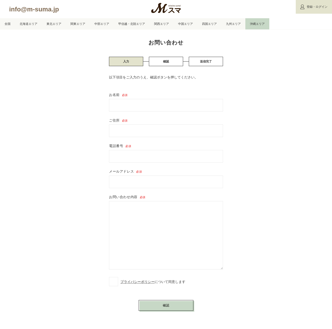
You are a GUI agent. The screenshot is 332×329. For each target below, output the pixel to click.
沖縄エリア (257, 24)
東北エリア (54, 24)
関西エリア (161, 24)
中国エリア (185, 24)
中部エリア (101, 24)
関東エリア (77, 24)
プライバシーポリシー (137, 282)
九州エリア (233, 24)
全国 (7, 24)
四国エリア (209, 24)
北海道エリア (28, 24)
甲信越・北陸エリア (131, 24)
